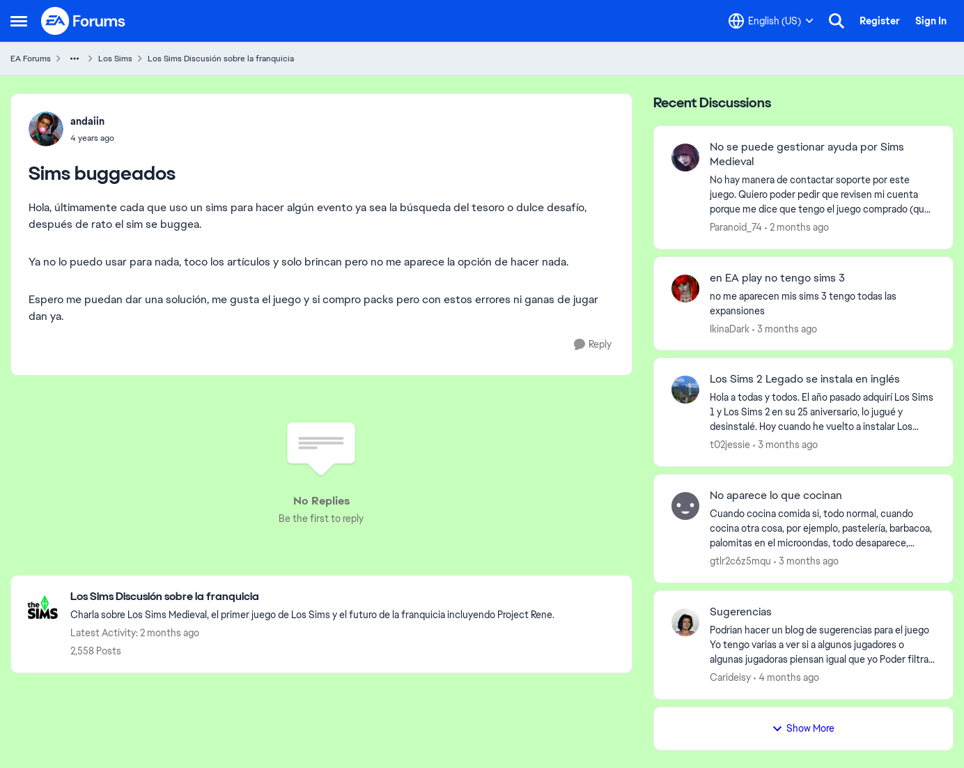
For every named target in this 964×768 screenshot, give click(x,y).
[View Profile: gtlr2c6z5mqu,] (685, 506)
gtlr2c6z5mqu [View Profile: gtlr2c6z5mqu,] (740, 561)
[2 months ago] (797, 227)
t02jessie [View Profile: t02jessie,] (730, 444)
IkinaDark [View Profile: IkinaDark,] (729, 328)
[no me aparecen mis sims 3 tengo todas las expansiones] (822, 303)
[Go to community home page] (83, 21)
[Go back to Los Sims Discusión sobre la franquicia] (312, 597)
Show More (803, 728)
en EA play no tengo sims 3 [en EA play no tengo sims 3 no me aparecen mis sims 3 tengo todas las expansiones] (777, 278)
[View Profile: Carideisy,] (685, 622)
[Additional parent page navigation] (74, 58)
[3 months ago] (784, 328)
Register (880, 21)
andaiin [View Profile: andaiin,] (87, 121)
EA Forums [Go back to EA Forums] (30, 58)
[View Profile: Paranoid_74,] (685, 157)
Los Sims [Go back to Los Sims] (115, 58)
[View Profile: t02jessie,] (685, 390)
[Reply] (592, 344)
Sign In (931, 21)
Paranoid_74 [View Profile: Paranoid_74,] (736, 227)
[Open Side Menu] (18, 20)
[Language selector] (771, 21)
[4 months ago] (786, 677)
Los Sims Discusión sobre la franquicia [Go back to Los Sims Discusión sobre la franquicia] (221, 58)
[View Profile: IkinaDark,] (685, 288)
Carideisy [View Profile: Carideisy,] (730, 677)
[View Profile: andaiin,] (46, 129)
